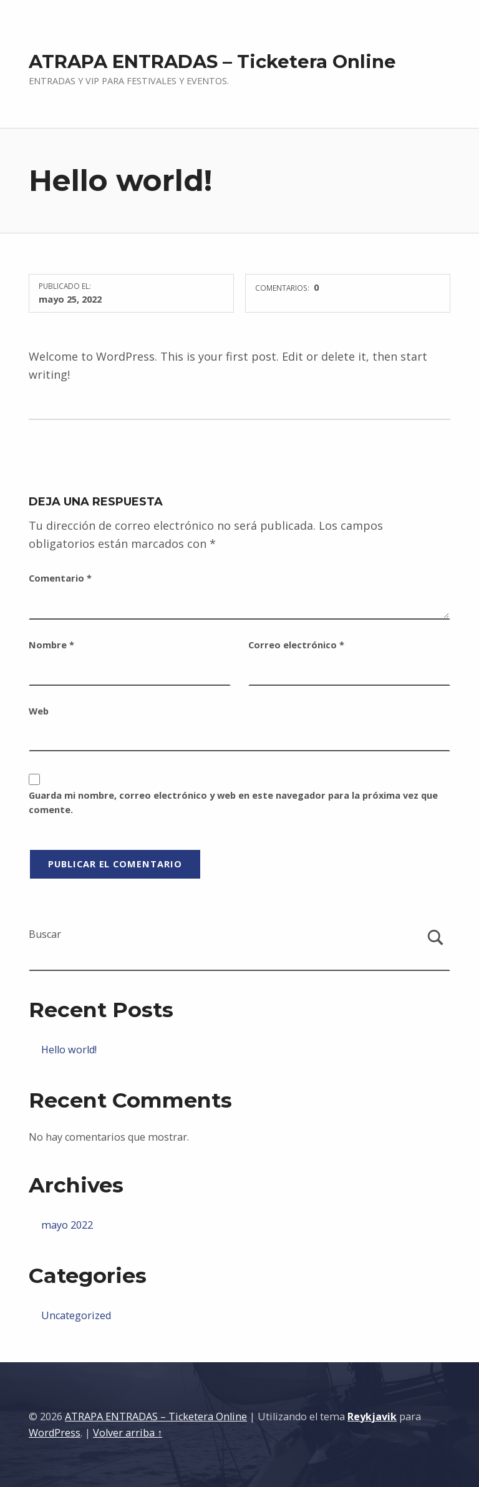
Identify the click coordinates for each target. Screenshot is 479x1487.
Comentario (60, 578)
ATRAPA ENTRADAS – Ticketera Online (212, 61)
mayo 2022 (67, 1225)
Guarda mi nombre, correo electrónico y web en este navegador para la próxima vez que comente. (233, 802)
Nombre (51, 644)
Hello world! (69, 1049)
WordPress (54, 1433)
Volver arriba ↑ (127, 1433)
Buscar (45, 934)
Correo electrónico (296, 644)
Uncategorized (76, 1315)
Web (39, 710)
